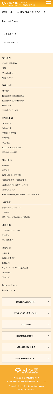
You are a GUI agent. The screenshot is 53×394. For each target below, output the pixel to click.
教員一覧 (6, 165)
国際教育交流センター (25, 335)
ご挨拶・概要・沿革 (9, 63)
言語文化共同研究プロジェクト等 (15, 185)
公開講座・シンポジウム (11, 230)
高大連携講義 (7, 240)
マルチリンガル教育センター (26, 313)
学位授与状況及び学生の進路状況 (16, 217)
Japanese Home (9, 284)
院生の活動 (6, 123)
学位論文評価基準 (9, 152)
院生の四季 (6, 128)
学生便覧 (6, 138)
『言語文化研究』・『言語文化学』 (14, 180)
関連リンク (6, 277)
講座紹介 (6, 91)
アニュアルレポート (9, 73)
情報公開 (6, 263)
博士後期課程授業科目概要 (13, 100)
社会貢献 (6, 235)
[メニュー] (48, 3)
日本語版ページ (10, 33)
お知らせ (5, 253)
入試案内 (6, 212)
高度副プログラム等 (10, 110)
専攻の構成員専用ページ (25, 358)
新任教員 (6, 170)
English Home (10, 42)
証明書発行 (6, 272)
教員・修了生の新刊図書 (12, 175)
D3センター (26, 324)
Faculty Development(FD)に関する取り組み (20, 194)
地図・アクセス (7, 78)
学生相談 (6, 142)
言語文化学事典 (8, 189)
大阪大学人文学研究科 (25, 301)
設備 (4, 68)
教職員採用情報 (8, 258)
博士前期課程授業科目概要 (13, 96)
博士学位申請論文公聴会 (12, 147)
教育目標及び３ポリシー (11, 207)
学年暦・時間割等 (9, 133)
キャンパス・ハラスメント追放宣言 (15, 267)
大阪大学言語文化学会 (25, 347)
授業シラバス (7, 105)
